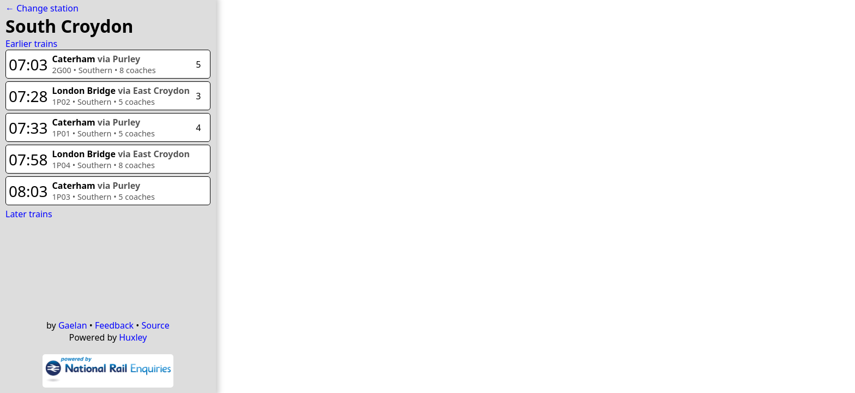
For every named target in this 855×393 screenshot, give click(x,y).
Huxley (133, 337)
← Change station (42, 8)
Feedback (114, 325)
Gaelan (72, 325)
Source (155, 325)
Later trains (28, 214)
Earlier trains (31, 44)
